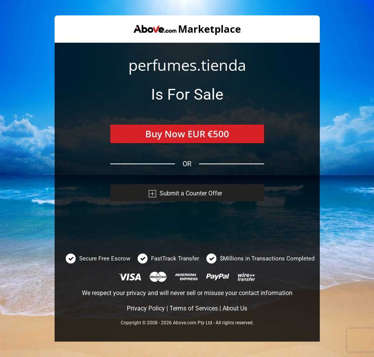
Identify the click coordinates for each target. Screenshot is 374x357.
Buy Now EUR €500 (187, 133)
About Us (235, 308)
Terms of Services (194, 308)
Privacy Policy (146, 308)
